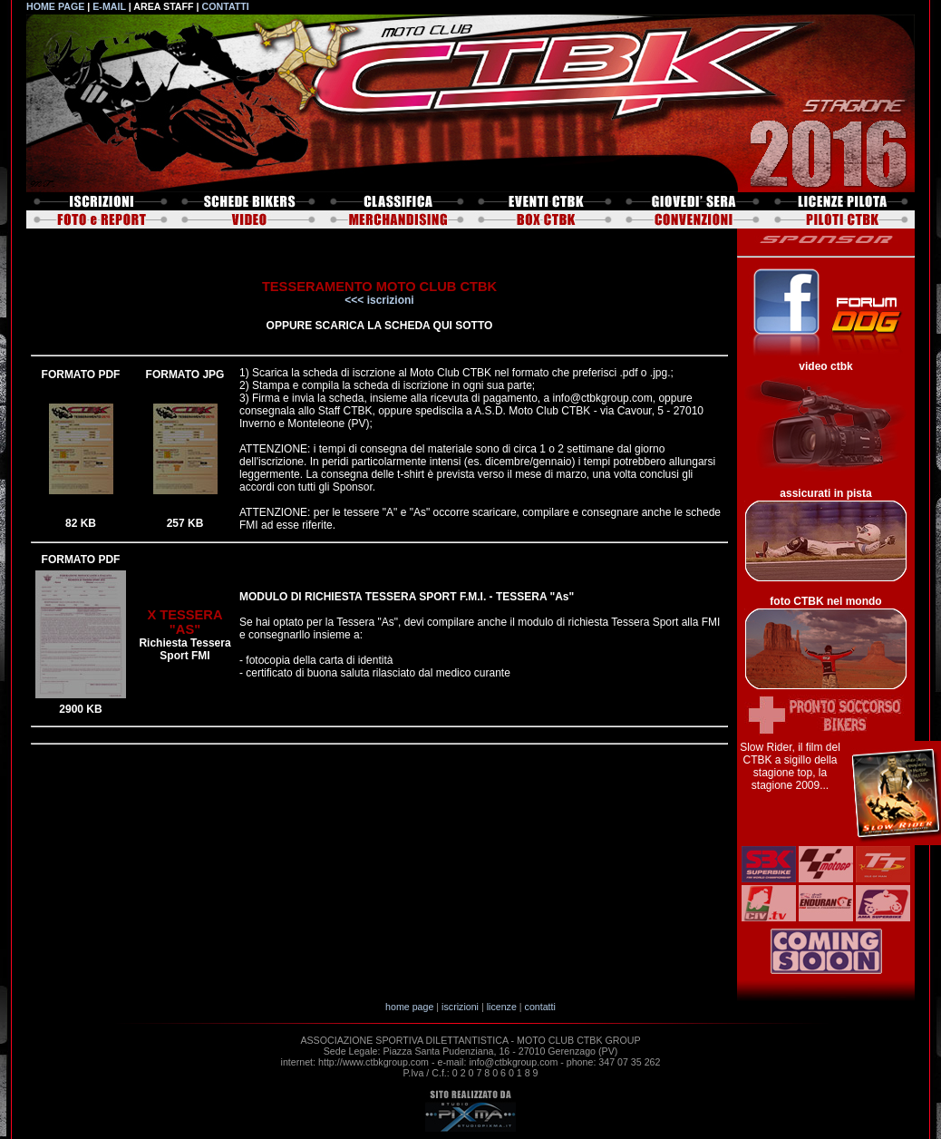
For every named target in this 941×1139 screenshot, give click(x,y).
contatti (540, 1006)
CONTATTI (224, 6)
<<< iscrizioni (378, 300)
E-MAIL (109, 6)
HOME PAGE (55, 6)
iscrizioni (460, 1006)
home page (409, 1006)
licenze (502, 1006)
